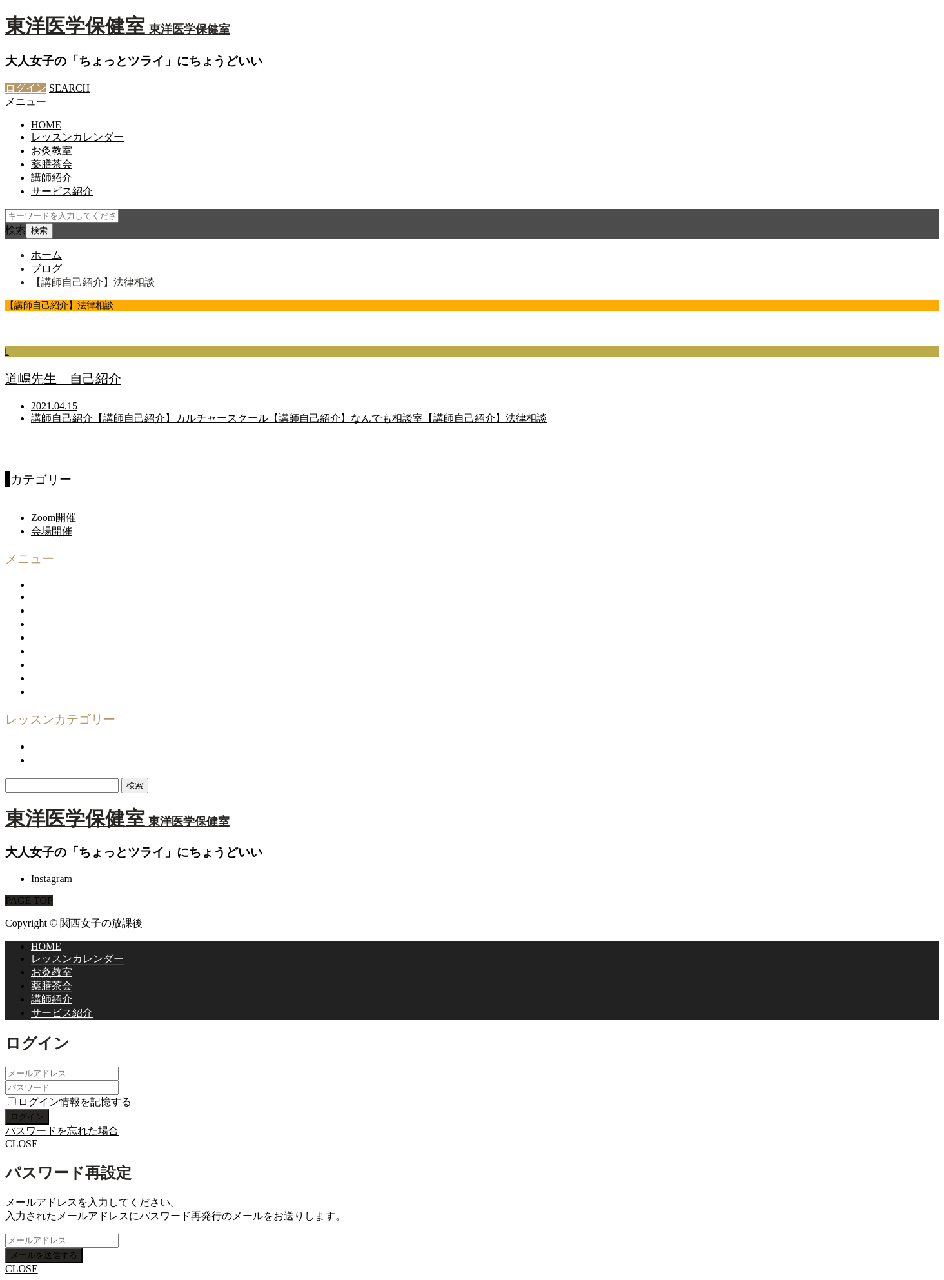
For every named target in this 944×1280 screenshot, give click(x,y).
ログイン (25, 88)
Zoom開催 (53, 517)
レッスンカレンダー (77, 137)
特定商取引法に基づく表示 (93, 678)
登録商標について (72, 691)
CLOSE (21, 1143)
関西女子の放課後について (93, 596)
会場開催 (51, 531)
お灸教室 (51, 150)
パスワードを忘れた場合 (62, 1130)
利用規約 (51, 650)
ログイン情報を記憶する (70, 1101)
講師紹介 (51, 177)
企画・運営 (57, 623)
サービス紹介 (62, 191)
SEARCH (69, 88)
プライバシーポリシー (82, 664)
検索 (15, 229)
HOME (46, 124)
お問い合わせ (62, 637)
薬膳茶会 (51, 164)
